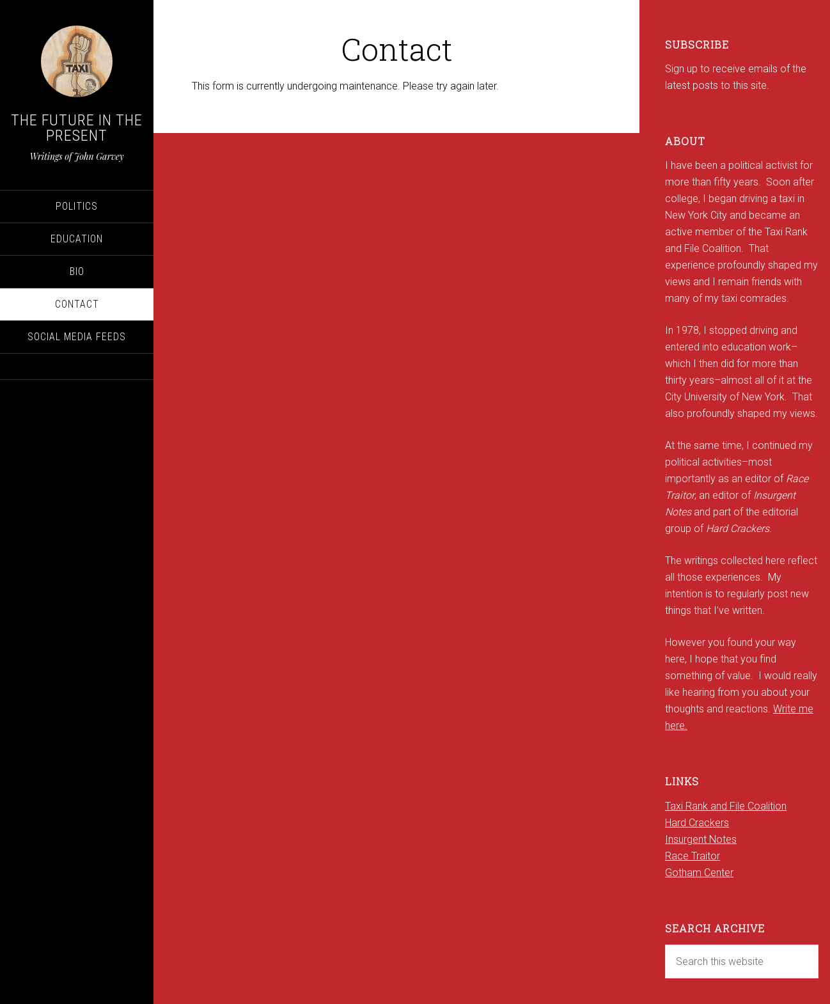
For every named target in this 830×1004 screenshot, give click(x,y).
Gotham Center (699, 873)
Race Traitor (692, 856)
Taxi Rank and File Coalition (726, 806)
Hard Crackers (697, 823)
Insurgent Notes (701, 839)
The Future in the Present (77, 128)
